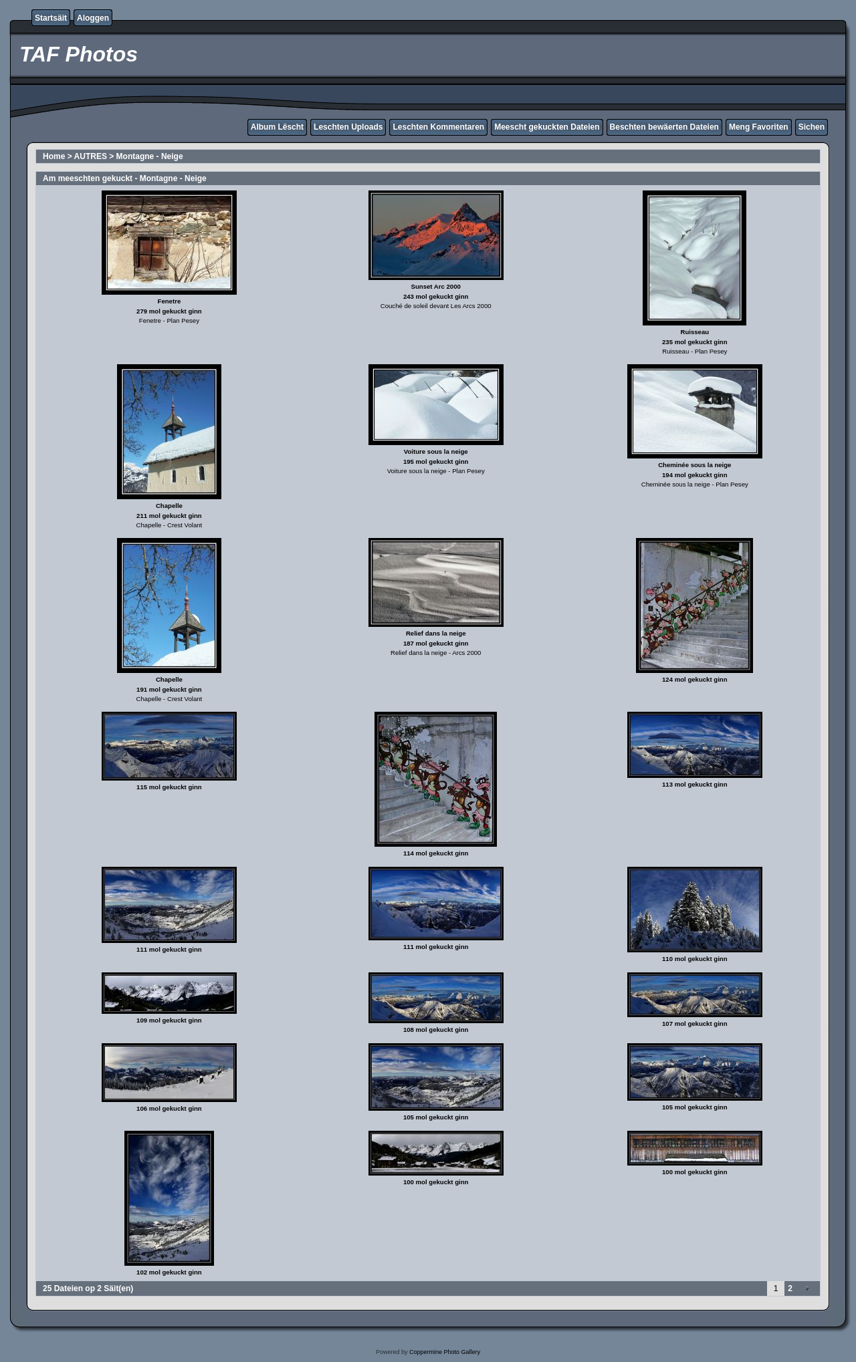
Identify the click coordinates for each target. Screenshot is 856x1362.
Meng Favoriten (758, 127)
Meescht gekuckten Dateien (546, 127)
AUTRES (90, 156)
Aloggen (93, 18)
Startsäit (51, 18)
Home (54, 156)
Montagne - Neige (149, 156)
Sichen (811, 127)
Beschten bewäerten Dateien (664, 127)
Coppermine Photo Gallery (444, 1352)
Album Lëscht (277, 127)
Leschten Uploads (348, 127)
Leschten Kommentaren (438, 127)
